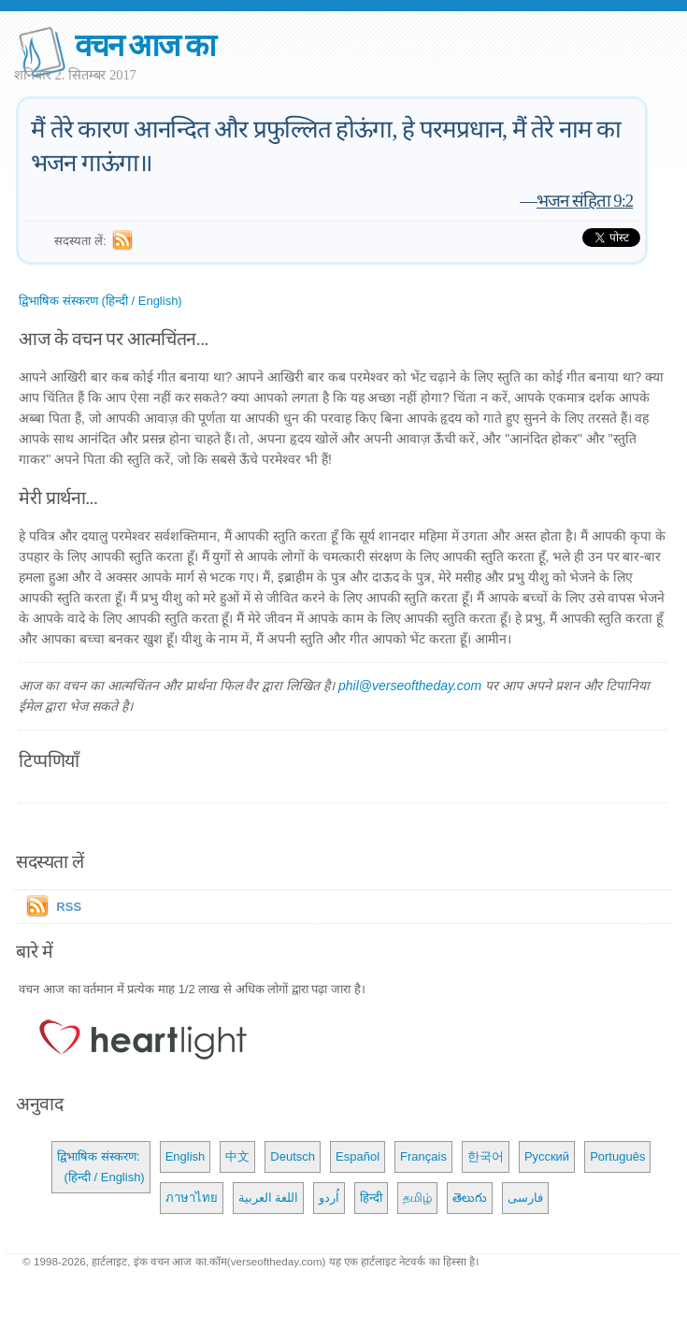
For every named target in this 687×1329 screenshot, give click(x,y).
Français (423, 1156)
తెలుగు (469, 1198)
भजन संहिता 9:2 (585, 200)
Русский (546, 1156)
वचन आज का (144, 45)
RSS (68, 907)
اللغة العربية (268, 1198)
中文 (237, 1156)
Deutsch (292, 1156)
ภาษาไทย (191, 1198)
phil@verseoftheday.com (409, 685)
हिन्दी (371, 1198)
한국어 (485, 1156)
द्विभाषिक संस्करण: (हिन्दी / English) (100, 1166)
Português (617, 1156)
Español (357, 1156)
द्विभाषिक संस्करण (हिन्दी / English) (100, 301)
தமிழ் (417, 1198)
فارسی (525, 1198)
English (185, 1156)
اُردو (329, 1198)
